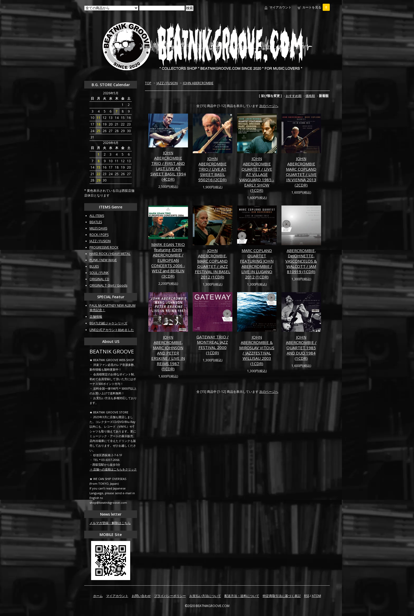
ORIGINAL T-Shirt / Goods (108, 285)
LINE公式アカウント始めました (112, 330)
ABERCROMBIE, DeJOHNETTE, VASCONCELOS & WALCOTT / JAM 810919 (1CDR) (301, 261)
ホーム (98, 596)
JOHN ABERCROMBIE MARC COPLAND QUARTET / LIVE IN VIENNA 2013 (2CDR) (301, 172)
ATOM (316, 596)
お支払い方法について (205, 596)
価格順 (310, 96)
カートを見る (316, 7)
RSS (306, 596)
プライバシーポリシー (170, 596)
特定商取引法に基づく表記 (282, 596)
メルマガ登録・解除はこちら (110, 523)
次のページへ (268, 106)
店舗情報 (96, 316)
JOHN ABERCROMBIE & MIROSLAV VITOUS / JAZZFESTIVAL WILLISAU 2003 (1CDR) (256, 350)
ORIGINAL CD (99, 279)
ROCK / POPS (99, 234)
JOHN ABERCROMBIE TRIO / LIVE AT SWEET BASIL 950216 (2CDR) (212, 169)
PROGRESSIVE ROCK (104, 247)
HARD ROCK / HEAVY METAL (110, 253)
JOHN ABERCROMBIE (198, 83)
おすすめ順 (294, 96)
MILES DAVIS (98, 228)
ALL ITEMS (97, 215)
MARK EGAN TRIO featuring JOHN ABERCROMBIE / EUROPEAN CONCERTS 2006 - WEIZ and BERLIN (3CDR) (168, 260)
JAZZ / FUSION (167, 83)
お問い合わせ (141, 596)
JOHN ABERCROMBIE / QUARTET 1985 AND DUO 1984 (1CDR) (301, 347)
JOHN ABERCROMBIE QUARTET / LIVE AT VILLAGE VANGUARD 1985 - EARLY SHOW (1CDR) (256, 174)
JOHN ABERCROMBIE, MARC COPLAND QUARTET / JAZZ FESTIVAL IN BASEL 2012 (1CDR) (212, 263)
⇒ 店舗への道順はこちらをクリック (113, 469)
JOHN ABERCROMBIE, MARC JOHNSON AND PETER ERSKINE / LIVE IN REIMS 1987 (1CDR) (168, 352)
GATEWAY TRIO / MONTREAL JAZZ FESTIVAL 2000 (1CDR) (212, 344)
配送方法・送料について (241, 596)
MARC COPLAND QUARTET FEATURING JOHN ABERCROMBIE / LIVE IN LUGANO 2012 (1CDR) (257, 263)
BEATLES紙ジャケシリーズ (108, 323)
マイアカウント (280, 7)
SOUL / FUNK (99, 272)
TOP (148, 83)
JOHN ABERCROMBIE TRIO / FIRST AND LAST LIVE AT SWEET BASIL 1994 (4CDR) (168, 166)
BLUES (94, 266)
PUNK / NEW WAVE (103, 260)
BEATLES (96, 222)
